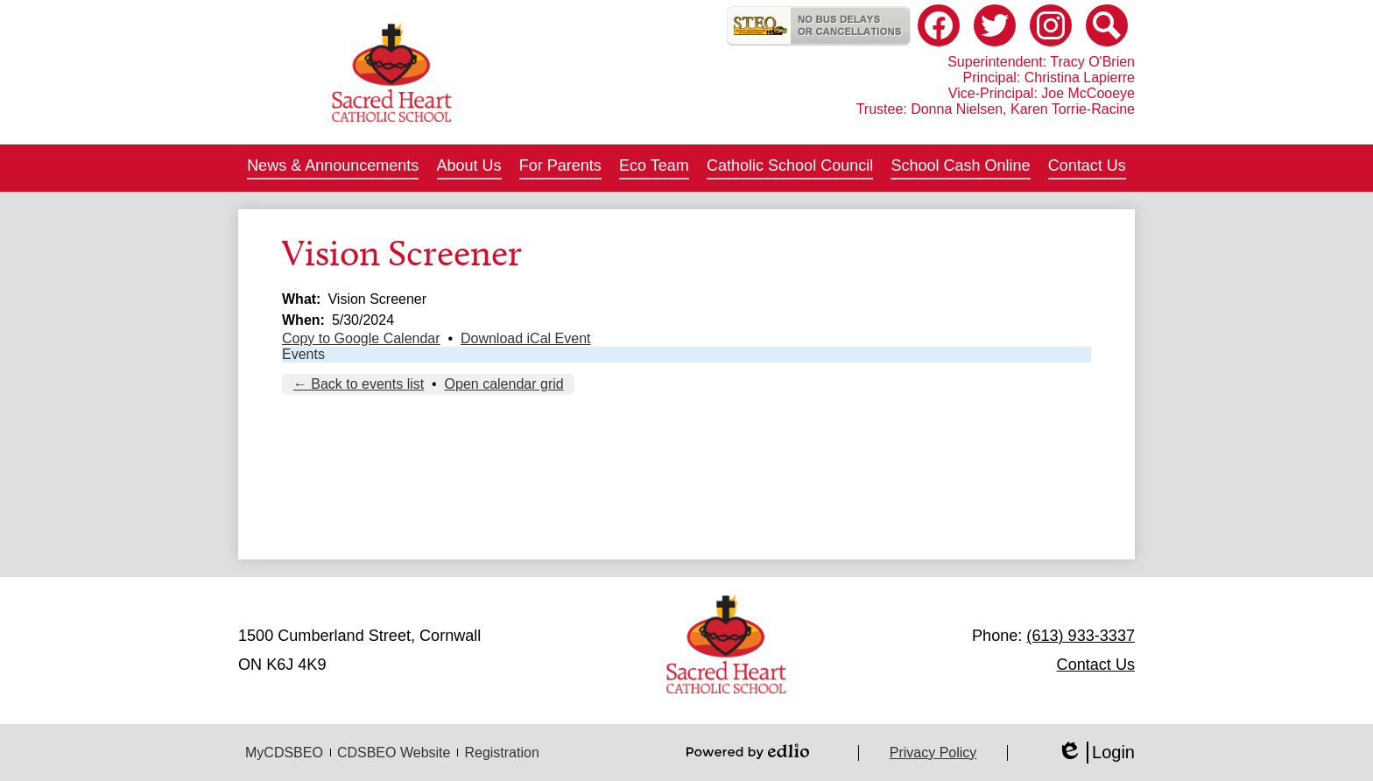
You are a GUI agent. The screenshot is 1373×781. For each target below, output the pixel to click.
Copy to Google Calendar (361, 338)
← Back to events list (358, 383)
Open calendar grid (504, 383)
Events (303, 354)
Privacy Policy (933, 752)
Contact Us (1096, 664)
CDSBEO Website (394, 752)
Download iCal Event (526, 338)
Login (1096, 752)
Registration (501, 752)
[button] (332, 168)
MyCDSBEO (284, 752)
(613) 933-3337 (1080, 635)
